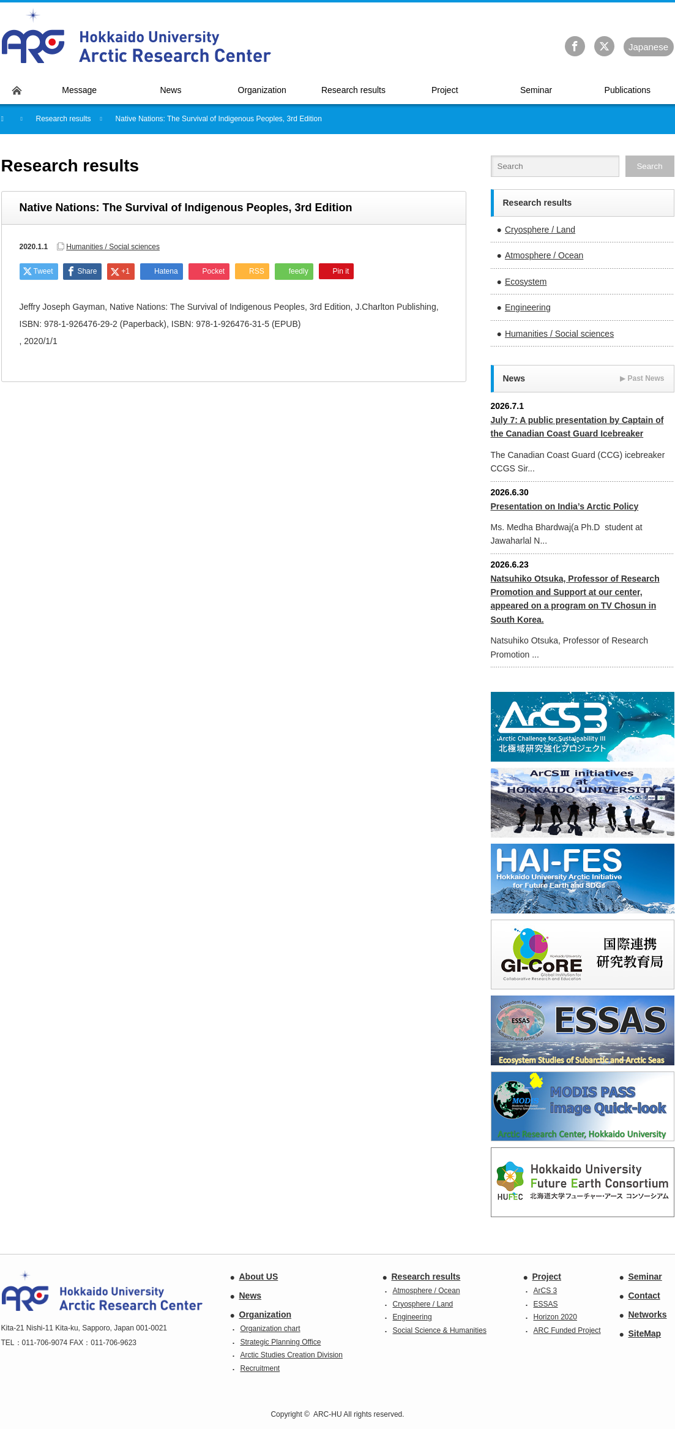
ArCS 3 (546, 1290)
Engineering (528, 307)
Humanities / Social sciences (113, 246)
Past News (642, 378)
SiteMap (645, 1333)
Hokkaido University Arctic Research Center (136, 36)
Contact (644, 1295)
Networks (647, 1314)
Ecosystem (525, 282)
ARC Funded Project (567, 1330)
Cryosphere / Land (540, 229)
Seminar (645, 1276)
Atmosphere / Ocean (544, 255)
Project (546, 1276)
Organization (265, 1314)
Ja (648, 47)
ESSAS (546, 1304)
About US (258, 1276)
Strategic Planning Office (281, 1342)
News (250, 1295)
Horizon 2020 (555, 1317)
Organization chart (270, 1328)
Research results (426, 1276)
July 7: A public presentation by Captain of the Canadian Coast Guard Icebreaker (577, 426)
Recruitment (260, 1368)
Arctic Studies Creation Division (292, 1355)
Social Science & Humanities (440, 1330)
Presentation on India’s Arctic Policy (565, 506)
